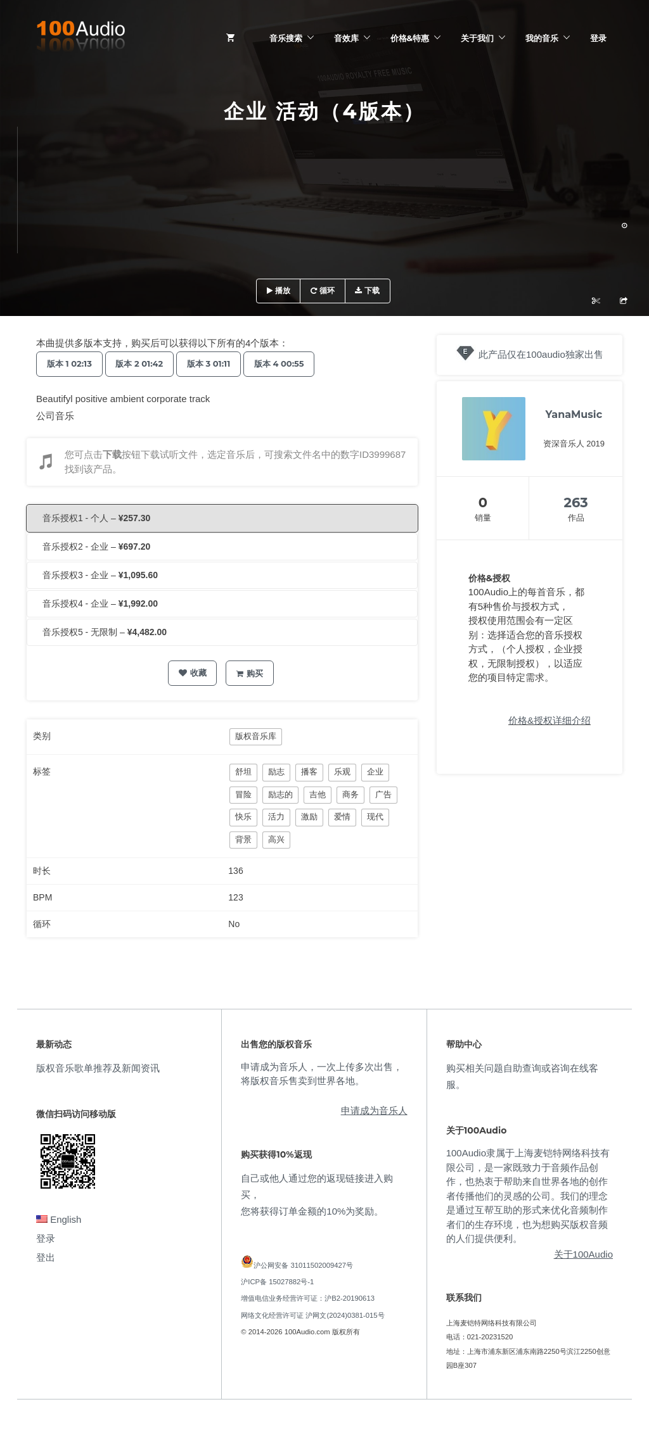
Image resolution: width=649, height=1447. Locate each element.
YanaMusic (574, 414)
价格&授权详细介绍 (549, 720)
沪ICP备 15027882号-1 (277, 1282)
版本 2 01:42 (147, 363)
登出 (45, 1257)
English (58, 1219)
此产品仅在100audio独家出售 (541, 354)
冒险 (243, 794)
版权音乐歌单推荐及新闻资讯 (98, 1068)
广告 (383, 794)
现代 (375, 816)
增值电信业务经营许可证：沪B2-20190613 (308, 1298)
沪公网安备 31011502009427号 (303, 1265)
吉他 (317, 794)
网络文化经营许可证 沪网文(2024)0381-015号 (312, 1315)
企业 (375, 771)
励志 (276, 771)
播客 (309, 771)
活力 (276, 816)
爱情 (342, 816)
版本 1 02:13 (71, 363)
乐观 (342, 771)
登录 (598, 38)
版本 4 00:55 (298, 363)
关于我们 (477, 38)
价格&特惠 (409, 38)
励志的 (280, 794)
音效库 (346, 38)
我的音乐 (541, 38)
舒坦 (243, 771)
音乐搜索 (285, 38)
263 (576, 502)
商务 (350, 794)
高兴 (276, 839)
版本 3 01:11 (222, 363)
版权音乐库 (255, 736)
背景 (243, 839)
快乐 (243, 816)
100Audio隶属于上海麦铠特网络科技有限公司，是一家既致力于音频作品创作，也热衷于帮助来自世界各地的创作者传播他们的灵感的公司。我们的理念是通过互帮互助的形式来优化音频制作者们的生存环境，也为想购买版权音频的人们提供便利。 (528, 1195)
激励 (309, 816)
